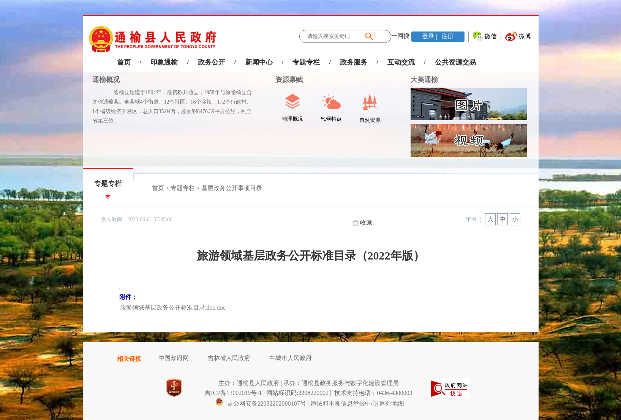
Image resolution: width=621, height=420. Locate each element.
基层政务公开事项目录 (231, 188)
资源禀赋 (285, 79)
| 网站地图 (390, 403)
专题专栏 (306, 62)
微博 (525, 36)
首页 (124, 62)
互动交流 (401, 62)
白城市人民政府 (290, 358)
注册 (447, 36)
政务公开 (211, 62)
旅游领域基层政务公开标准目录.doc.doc (173, 307)
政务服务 (353, 62)
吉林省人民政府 (229, 358)
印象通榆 (164, 62)
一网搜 (400, 36)
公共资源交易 (455, 62)
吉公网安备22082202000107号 (260, 403)
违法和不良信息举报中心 (343, 403)
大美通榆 (424, 79)
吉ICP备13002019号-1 (233, 393)
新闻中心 (259, 62)
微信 (491, 36)
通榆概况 (106, 79)
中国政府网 (173, 358)
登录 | (430, 36)
